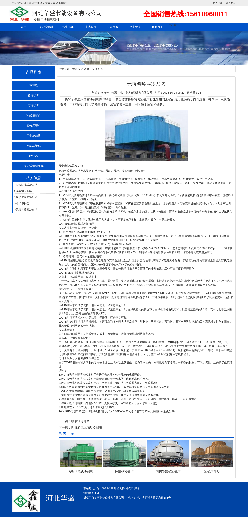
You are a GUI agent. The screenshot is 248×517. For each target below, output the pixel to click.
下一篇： (65, 427)
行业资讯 (68, 27)
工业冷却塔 (33, 135)
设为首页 (230, 3)
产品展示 (174, 24)
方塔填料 (33, 105)
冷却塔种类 (22, 203)
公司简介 (113, 27)
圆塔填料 (33, 95)
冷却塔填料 (46, 27)
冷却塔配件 (33, 115)
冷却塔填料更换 (33, 166)
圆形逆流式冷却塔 (26, 197)
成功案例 (90, 27)
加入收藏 (217, 3)
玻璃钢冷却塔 (24, 190)
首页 (24, 27)
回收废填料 (33, 125)
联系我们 (157, 27)
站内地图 (88, 492)
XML (97, 492)
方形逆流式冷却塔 (26, 184)
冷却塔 (33, 85)
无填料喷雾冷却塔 (26, 209)
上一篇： (65, 421)
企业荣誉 (135, 27)
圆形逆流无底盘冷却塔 (86, 427)
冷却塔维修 (33, 145)
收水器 (33, 156)
